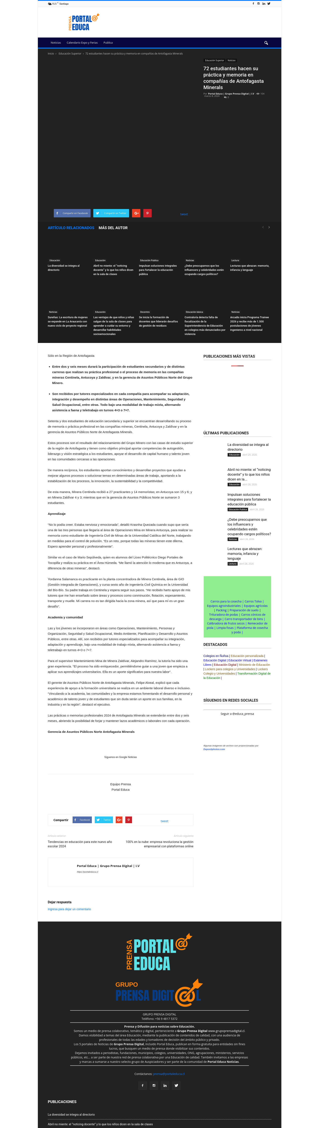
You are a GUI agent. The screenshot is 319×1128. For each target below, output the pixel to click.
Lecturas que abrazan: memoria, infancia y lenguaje (245, 505)
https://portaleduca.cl (87, 823)
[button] (266, 43)
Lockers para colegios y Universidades (230, 620)
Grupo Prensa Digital (63, 1125)
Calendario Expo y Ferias (82, 42)
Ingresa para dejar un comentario (69, 860)
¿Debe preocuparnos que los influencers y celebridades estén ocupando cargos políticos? (204, 221)
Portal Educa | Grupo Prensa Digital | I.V (231, 93)
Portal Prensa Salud (191, 1125)
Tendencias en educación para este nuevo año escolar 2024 (80, 795)
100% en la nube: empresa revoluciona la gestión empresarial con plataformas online (159, 795)
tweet (184, 165)
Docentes (145, 263)
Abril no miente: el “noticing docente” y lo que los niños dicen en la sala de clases (113, 221)
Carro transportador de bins (244, 570)
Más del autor (113, 179)
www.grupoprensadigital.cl (211, 982)
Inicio (51, 53)
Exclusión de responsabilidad (94, 1125)
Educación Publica (149, 211)
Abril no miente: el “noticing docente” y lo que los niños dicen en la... (249, 426)
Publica (108, 42)
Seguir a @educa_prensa (237, 665)
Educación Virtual (239, 611)
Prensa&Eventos (239, 1125)
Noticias (56, 42)
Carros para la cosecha (226, 553)
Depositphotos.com (214, 700)
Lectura (235, 211)
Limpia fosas (225, 579)
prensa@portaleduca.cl (168, 1025)
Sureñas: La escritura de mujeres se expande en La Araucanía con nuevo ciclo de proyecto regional (68, 273)
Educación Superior (214, 60)
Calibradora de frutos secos (226, 575)
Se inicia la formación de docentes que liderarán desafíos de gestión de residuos (158, 273)
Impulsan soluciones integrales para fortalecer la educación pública (158, 221)
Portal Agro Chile (216, 1125)
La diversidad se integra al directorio (71, 1066)
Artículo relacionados (71, 179)
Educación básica (194, 263)
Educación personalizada (247, 607)
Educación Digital (215, 611)
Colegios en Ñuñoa (216, 607)
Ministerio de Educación (254, 616)
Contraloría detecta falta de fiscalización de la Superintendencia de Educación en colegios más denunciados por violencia (205, 277)
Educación (54, 211)
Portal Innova (169, 1125)
